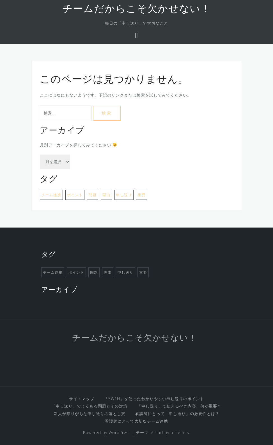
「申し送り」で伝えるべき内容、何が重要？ (179, 406)
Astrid (157, 432)
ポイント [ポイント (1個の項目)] (75, 194)
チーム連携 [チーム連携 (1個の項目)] (51, 194)
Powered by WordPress (107, 432)
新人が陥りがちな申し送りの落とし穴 (89, 413)
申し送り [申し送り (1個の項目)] (124, 194)
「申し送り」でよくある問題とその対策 (89, 406)
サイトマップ (81, 398)
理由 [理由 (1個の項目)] (106, 194)
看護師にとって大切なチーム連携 (136, 421)
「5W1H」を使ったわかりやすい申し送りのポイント (154, 398)
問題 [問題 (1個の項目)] (93, 194)
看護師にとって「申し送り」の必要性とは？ (177, 413)
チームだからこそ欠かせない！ (136, 9)
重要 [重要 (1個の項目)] (142, 194)
